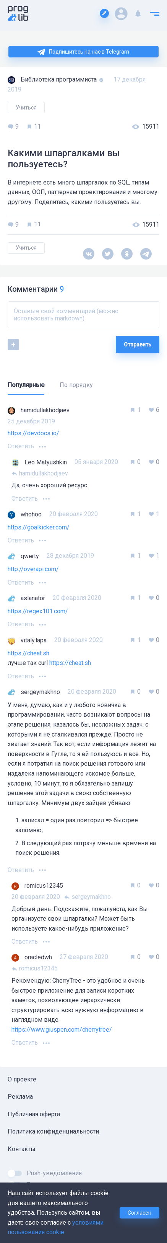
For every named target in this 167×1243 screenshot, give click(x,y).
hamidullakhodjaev (39, 473)
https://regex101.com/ (38, 611)
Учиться (26, 108)
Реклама (20, 1096)
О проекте (22, 1079)
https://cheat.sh (28, 653)
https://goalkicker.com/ (39, 527)
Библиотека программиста (59, 79)
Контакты (22, 1149)
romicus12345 (34, 968)
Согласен (139, 1213)
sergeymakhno (87, 896)
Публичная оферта (34, 1114)
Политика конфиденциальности (53, 1131)
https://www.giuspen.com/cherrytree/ (61, 1029)
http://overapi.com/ (33, 569)
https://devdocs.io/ (33, 433)
